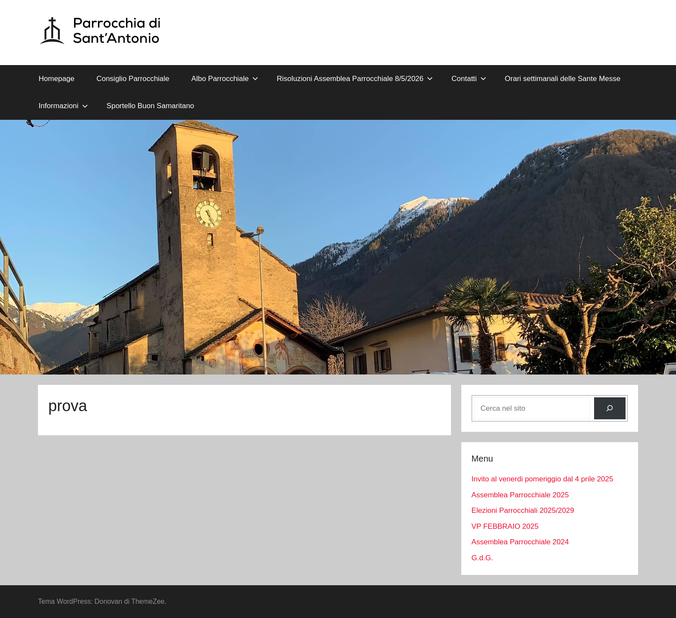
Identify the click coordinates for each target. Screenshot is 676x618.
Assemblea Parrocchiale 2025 (520, 495)
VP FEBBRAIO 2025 (505, 526)
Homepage (57, 79)
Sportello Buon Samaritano (150, 106)
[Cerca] (610, 408)
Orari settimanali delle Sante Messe (562, 79)
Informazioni (63, 106)
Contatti (468, 79)
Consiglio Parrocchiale (133, 79)
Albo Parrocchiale (224, 79)
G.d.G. (482, 558)
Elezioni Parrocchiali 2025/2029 (523, 510)
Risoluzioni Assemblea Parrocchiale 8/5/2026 (355, 79)
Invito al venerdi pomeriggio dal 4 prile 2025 (542, 479)
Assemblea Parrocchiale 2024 (520, 542)
